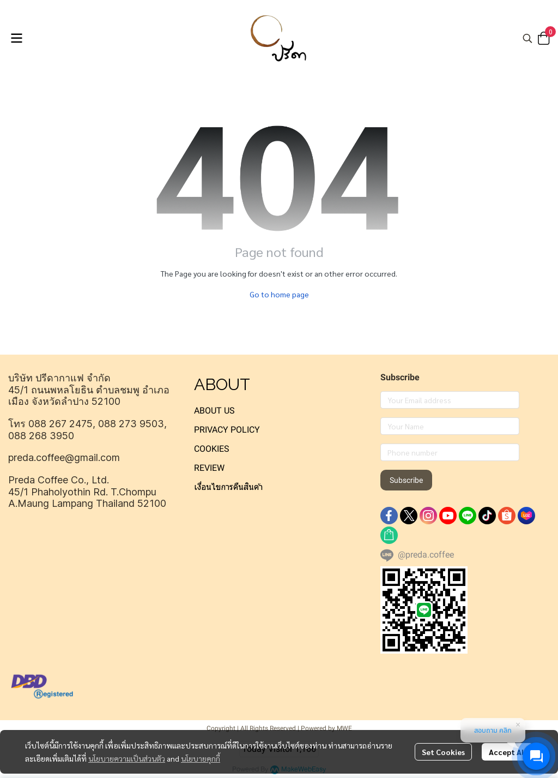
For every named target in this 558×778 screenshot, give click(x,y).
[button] (527, 38)
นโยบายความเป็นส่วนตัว (126, 758)
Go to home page (279, 294)
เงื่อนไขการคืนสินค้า (228, 487)
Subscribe (406, 480)
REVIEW (209, 468)
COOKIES (211, 449)
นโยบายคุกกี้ (200, 758)
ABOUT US (214, 410)
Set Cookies (443, 752)
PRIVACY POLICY (227, 429)
